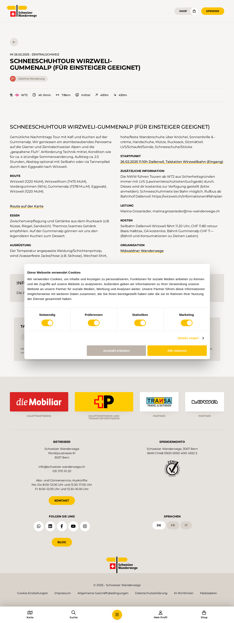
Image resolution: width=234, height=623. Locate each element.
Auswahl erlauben (116, 350)
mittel (82, 95)
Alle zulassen (177, 350)
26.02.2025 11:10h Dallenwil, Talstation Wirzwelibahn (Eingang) (171, 162)
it (186, 525)
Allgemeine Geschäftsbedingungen (103, 593)
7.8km (63, 95)
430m (102, 95)
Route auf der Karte (27, 206)
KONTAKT (61, 500)
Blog (62, 542)
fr (173, 525)
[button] (117, 615)
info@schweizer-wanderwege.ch (62, 467)
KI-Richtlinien (183, 593)
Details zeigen (188, 338)
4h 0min (42, 95)
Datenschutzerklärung (151, 593)
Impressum (62, 593)
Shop (183, 11)
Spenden (212, 11)
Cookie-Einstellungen (32, 593)
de (159, 525)
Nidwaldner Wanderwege (142, 251)
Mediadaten (208, 593)
